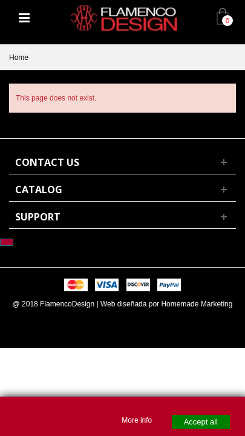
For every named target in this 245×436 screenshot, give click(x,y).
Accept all (201, 421)
